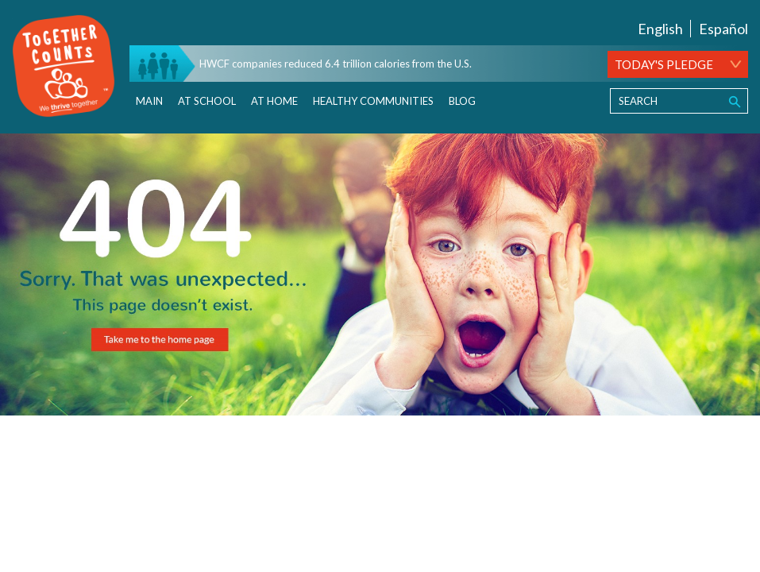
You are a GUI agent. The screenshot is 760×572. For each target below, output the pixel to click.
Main (149, 101)
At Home (274, 101)
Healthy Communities (373, 101)
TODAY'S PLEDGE (664, 64)
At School (207, 101)
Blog (462, 101)
